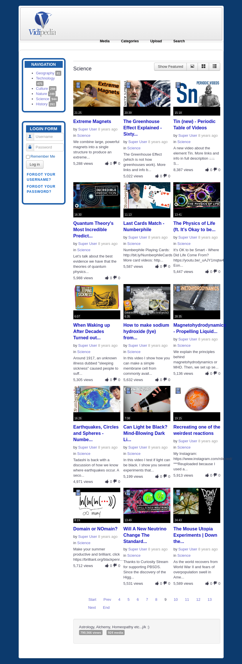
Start (92, 599)
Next (92, 607)
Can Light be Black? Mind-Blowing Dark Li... (145, 433)
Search (179, 41)
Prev (107, 599)
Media (105, 41)
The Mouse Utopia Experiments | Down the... (195, 535)
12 (198, 599)
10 (176, 599)
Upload (156, 41)
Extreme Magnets (92, 121)
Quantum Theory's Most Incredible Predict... (93, 229)
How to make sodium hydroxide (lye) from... (146, 331)
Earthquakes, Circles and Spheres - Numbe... (96, 433)
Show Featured (170, 66)
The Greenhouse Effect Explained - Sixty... (142, 127)
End (106, 607)
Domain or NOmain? (95, 528)
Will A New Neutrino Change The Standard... (145, 535)
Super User (87, 129)
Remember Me (43, 156)
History (46, 104)
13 (210, 599)
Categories (130, 41)
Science (47, 99)
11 (187, 599)
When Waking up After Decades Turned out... (91, 331)
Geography (48, 73)
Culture (46, 88)
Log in (35, 164)
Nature (46, 94)
